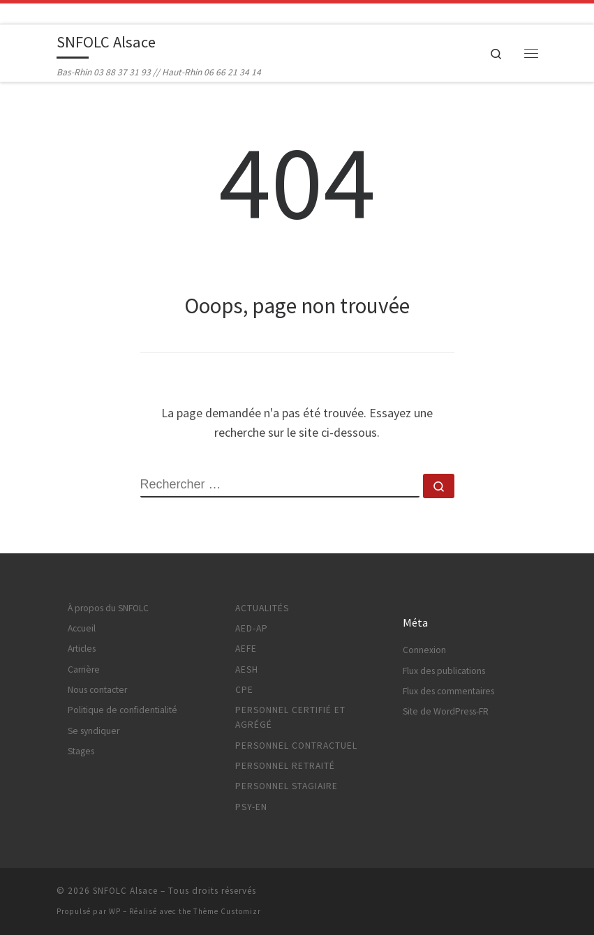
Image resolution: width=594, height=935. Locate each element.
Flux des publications (444, 671)
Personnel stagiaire (286, 786)
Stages (81, 751)
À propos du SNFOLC (108, 608)
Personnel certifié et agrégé (290, 717)
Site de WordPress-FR (446, 711)
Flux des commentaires (448, 691)
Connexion (424, 650)
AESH (246, 669)
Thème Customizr (227, 911)
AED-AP (251, 628)
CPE (244, 690)
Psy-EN (251, 807)
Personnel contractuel (296, 745)
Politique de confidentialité (122, 710)
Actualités (262, 608)
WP (115, 911)
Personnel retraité (285, 766)
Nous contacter (97, 690)
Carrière (84, 669)
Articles (82, 648)
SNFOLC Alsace (125, 891)
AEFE (246, 648)
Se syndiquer (93, 731)
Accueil (82, 628)
